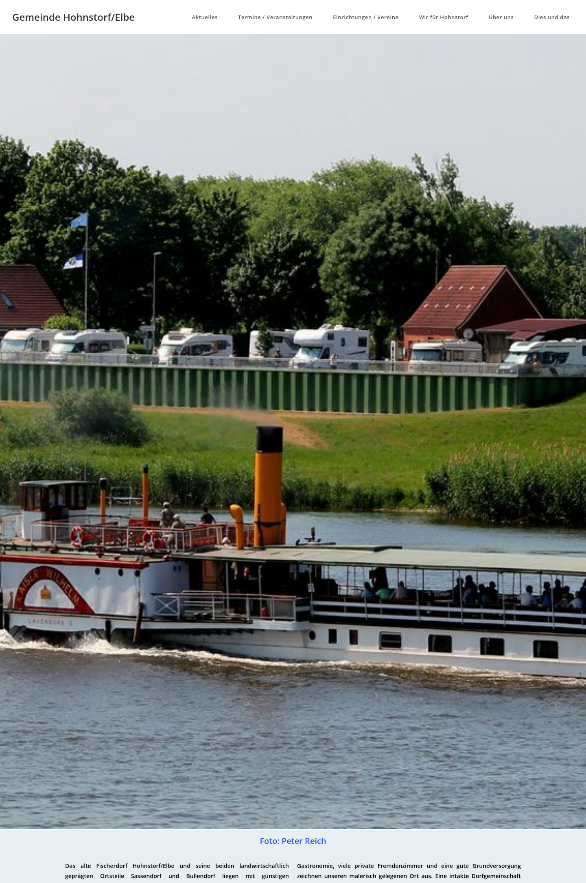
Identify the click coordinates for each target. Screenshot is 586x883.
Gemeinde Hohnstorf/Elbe (73, 17)
